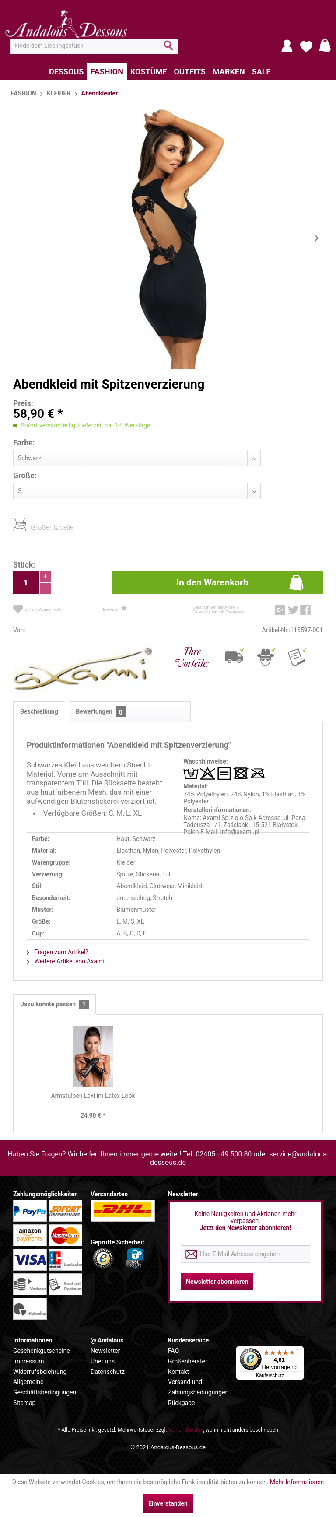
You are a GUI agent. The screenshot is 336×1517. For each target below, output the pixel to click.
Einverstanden (168, 1503)
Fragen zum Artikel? (57, 952)
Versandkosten (185, 1430)
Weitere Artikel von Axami (65, 961)
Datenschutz (108, 1371)
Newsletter (105, 1350)
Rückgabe (181, 1402)
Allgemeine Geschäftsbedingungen (44, 1387)
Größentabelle (33, 527)
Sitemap (24, 1402)
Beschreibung (39, 711)
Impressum (28, 1361)
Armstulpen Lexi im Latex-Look (93, 1095)
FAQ (173, 1350)
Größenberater (187, 1361)
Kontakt (178, 1371)
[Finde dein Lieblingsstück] (94, 45)
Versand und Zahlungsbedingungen (198, 1387)
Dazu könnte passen (54, 1004)
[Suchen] (169, 49)
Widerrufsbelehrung (39, 1371)
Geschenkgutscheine (41, 1350)
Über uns (103, 1361)
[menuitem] (94, 45)
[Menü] (299, 1351)
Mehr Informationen (297, 1481)
